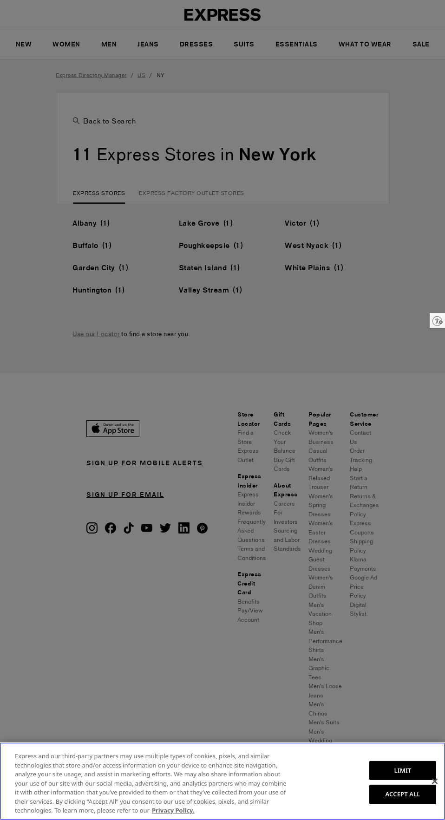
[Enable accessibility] (437, 320)
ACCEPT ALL (402, 794)
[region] (222, 781)
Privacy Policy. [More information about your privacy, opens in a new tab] (173, 810)
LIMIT (403, 770)
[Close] (435, 781)
